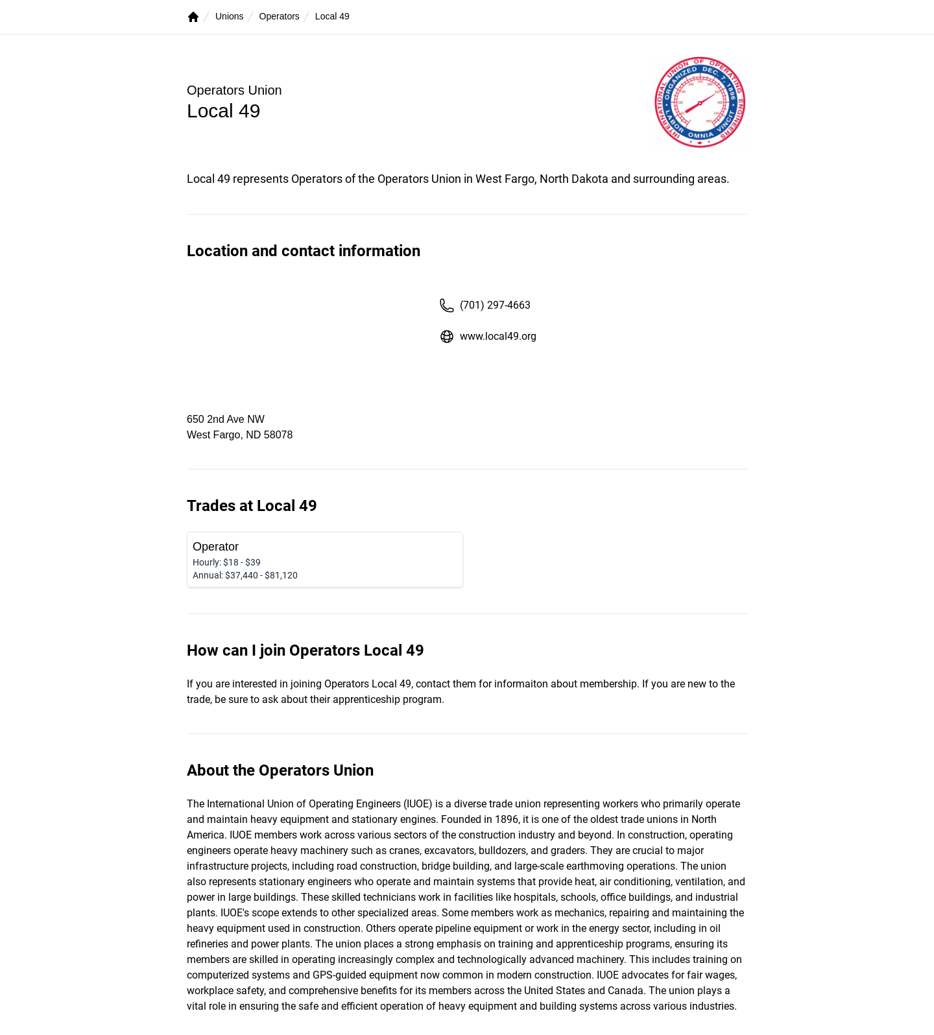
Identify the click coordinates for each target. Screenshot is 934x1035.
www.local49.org (487, 336)
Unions (229, 16)
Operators (279, 16)
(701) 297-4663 (485, 305)
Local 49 (332, 16)
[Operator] (324, 559)
